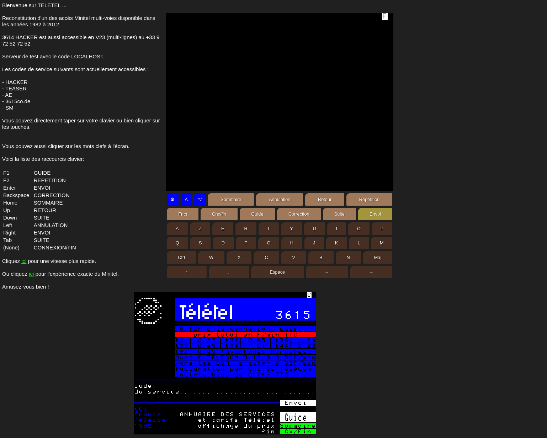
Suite (339, 214)
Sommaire (231, 199)
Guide (257, 214)
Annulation (279, 199)
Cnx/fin (219, 214)
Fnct (182, 214)
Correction (298, 214)
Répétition (369, 199)
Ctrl (181, 257)
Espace (277, 272)
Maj (378, 257)
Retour (324, 199)
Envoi (375, 214)
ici (23, 261)
